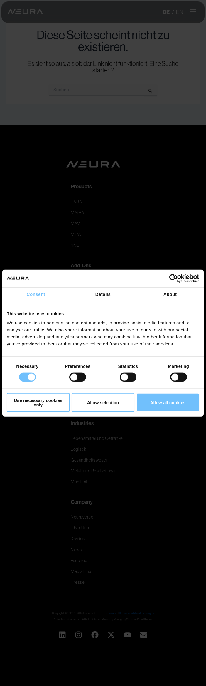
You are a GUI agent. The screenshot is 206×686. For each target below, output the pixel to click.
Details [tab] (103, 293)
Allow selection (103, 402)
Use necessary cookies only (38, 402)
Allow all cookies (168, 402)
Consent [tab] (36, 293)
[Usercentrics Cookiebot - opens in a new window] (173, 278)
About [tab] (170, 293)
